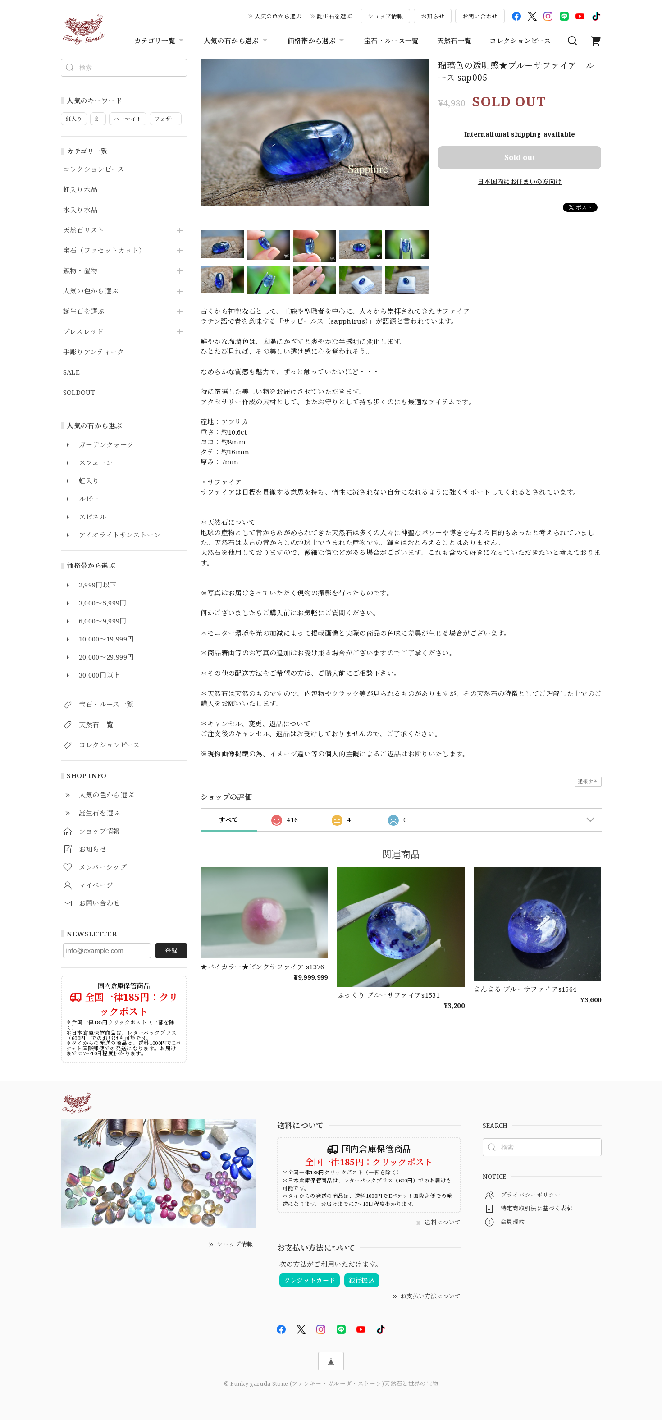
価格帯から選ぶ (317, 40)
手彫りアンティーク (93, 352)
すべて (228, 819)
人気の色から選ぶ (278, 16)
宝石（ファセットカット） (104, 251)
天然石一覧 (454, 40)
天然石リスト (84, 230)
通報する (588, 781)
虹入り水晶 (80, 190)
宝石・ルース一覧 (391, 40)
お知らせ (432, 16)
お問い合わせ (480, 16)
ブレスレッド (83, 332)
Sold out (519, 157)
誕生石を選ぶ (334, 16)
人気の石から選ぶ (236, 40)
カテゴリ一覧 (160, 40)
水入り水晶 (80, 210)
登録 (171, 950)
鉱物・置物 (80, 271)
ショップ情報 (385, 16)
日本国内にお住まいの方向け (520, 181)
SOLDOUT (79, 393)
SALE (71, 372)
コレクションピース (520, 40)
